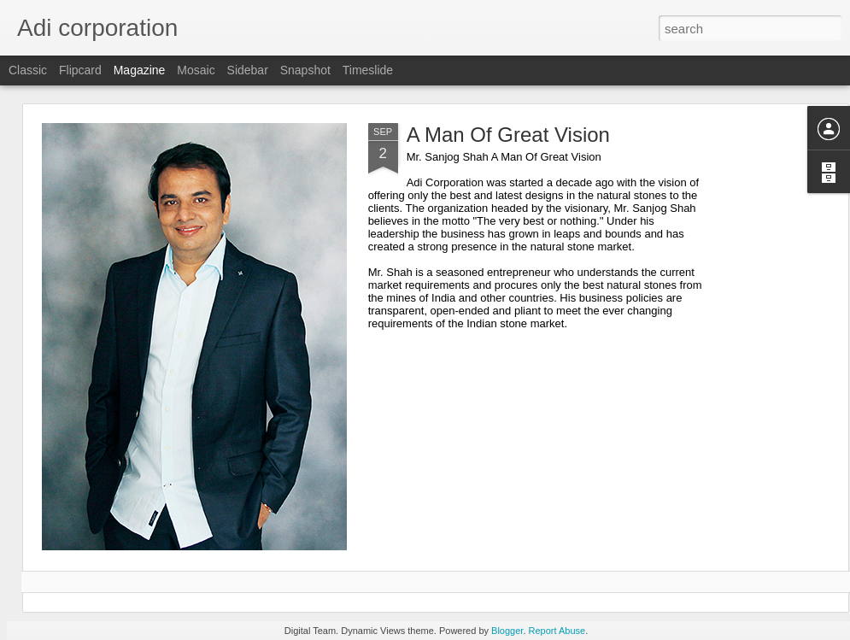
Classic (28, 70)
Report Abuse (557, 630)
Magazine (140, 70)
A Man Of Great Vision (508, 134)
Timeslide (368, 70)
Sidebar (247, 70)
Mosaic (195, 70)
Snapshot (305, 70)
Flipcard (80, 70)
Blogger (507, 630)
